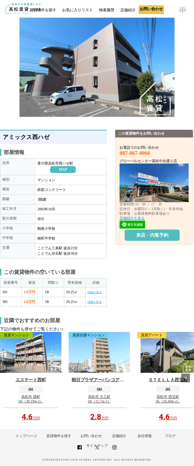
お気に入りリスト (77, 10)
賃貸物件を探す (42, 10)
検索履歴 (106, 10)
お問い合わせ (91, 436)
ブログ (170, 436)
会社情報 (144, 436)
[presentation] (185, 378)
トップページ (26, 436)
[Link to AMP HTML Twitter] (97, 448)
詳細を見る (95, 292)
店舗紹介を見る (132, 218)
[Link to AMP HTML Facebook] (80, 449)
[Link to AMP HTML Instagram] (114, 449)
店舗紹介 (128, 10)
